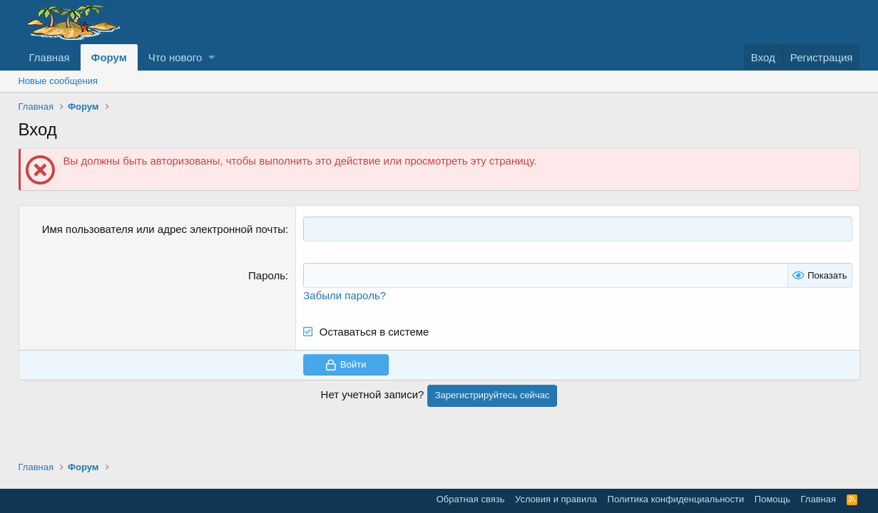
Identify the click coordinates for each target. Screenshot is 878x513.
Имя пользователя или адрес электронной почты (163, 229)
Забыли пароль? (344, 295)
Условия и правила (556, 499)
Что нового (175, 57)
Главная (49, 57)
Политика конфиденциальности (676, 499)
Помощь (772, 499)
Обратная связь (471, 499)
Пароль (266, 275)
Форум (109, 57)
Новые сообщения (58, 81)
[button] (211, 57)
